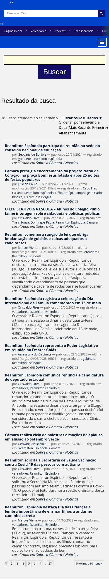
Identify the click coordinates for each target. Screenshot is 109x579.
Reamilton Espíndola (47, 159)
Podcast (60, 31)
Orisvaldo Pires (28, 218)
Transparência (83, 31)
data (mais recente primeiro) (83, 127)
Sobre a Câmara (49, 162)
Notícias (71, 162)
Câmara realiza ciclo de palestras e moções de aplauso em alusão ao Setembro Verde (54, 437)
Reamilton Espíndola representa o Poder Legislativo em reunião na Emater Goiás (51, 347)
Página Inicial (13, 31)
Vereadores (38, 31)
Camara (80, 193)
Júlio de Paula (27, 184)
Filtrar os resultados (79, 118)
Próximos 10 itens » (89, 563)
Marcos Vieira (27, 247)
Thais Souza (20, 222)
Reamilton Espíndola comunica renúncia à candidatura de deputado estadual (54, 377)
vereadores (91, 252)
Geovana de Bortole (32, 154)
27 (50, 563)
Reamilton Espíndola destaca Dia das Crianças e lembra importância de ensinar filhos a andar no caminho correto (48, 511)
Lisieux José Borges (37, 197)
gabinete (24, 159)
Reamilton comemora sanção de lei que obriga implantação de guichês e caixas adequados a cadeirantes (46, 238)
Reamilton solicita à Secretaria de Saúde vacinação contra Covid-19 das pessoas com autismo (50, 462)
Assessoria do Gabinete (34, 354)
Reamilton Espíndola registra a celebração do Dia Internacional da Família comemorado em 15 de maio (53, 300)
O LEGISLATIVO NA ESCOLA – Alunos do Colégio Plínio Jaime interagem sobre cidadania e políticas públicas (52, 211)
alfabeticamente (72, 133)
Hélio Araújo (64, 193)
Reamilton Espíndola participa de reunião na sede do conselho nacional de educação (52, 147)
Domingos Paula (42, 222)
